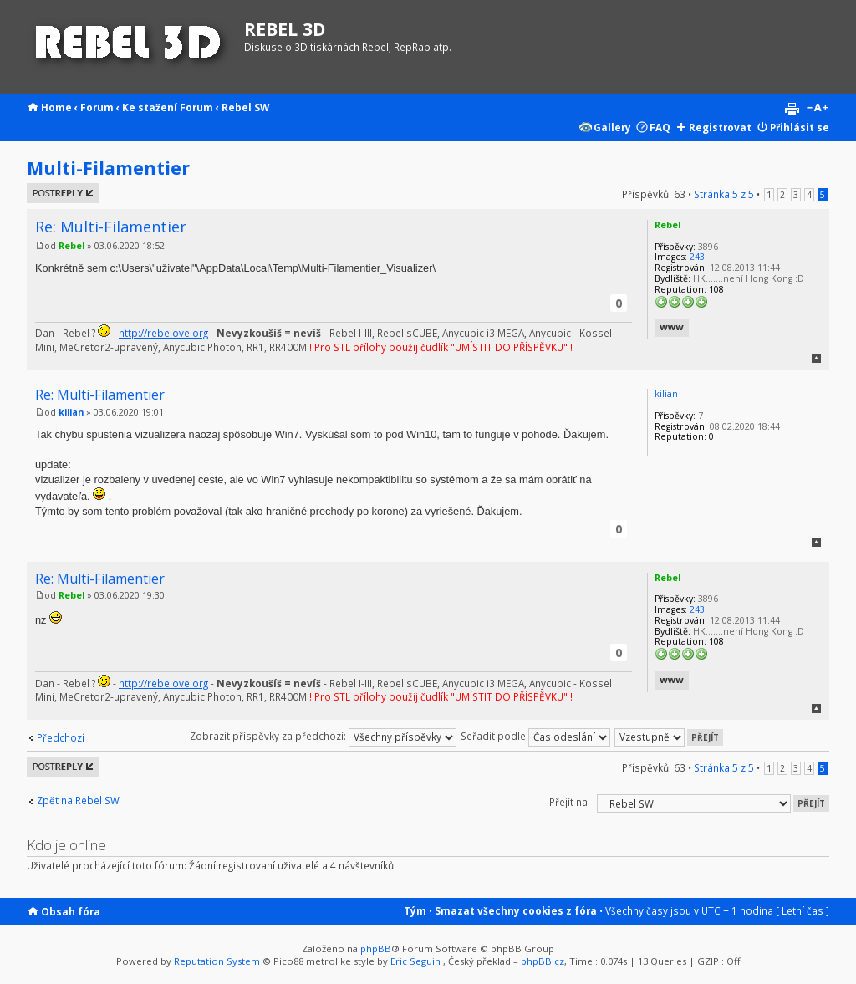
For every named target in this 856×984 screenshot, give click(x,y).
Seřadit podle (535, 735)
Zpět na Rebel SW (78, 800)
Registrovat (720, 127)
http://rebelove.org (163, 332)
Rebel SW (245, 107)
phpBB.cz (542, 961)
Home (56, 107)
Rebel (71, 246)
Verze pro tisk (791, 108)
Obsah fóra (70, 911)
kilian (71, 412)
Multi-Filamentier (108, 168)
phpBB (375, 948)
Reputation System (217, 961)
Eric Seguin (415, 961)
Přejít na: (569, 801)
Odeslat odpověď (63, 193)
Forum (97, 107)
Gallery (612, 127)
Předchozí (60, 737)
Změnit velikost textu (817, 108)
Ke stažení (149, 107)
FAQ (660, 127)
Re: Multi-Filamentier (110, 227)
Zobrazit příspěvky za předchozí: (323, 735)
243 (697, 257)
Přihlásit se (799, 127)
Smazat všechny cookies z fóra (516, 910)
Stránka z (724, 194)
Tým (415, 910)
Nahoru (816, 358)
